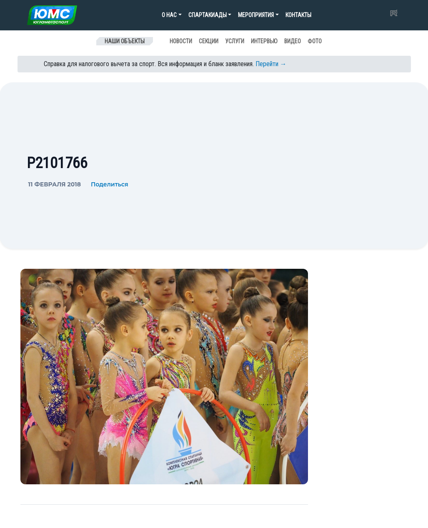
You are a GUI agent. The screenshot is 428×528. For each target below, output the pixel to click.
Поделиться (109, 184)
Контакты (298, 15)
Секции (208, 41)
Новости (181, 41)
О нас (169, 15)
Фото (315, 41)
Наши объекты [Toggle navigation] (125, 41)
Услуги (234, 41)
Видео (292, 41)
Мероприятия (256, 15)
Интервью (264, 41)
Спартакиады (207, 15)
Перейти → (271, 64)
